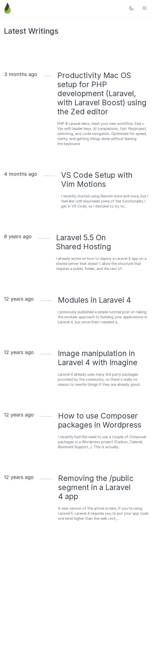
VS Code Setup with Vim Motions (96, 179)
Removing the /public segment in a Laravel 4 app (96, 487)
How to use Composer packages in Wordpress (99, 420)
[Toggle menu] (144, 8)
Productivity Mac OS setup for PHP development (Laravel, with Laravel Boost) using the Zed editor (101, 93)
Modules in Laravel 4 (94, 299)
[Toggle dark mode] (131, 8)
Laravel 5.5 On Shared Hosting (83, 242)
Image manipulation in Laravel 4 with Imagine (97, 358)
